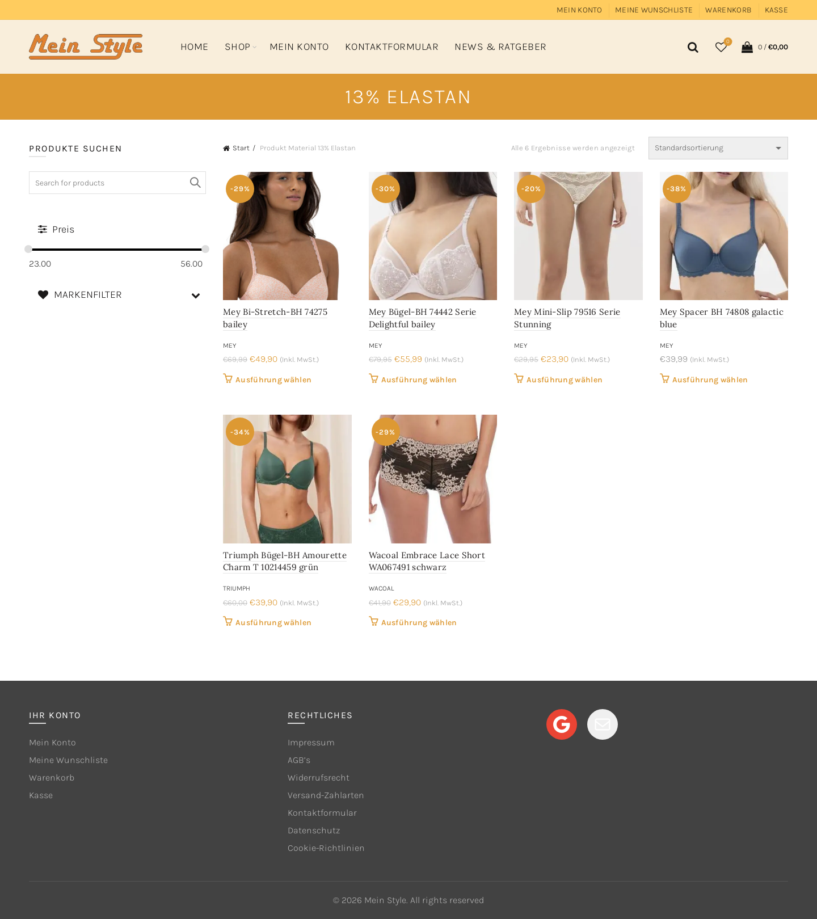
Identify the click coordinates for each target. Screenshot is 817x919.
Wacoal (381, 588)
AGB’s (299, 759)
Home (194, 46)
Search (194, 182)
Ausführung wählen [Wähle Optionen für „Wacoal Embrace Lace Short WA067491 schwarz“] (419, 622)
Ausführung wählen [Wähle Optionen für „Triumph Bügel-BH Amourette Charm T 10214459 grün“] (273, 622)
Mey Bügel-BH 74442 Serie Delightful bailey (423, 318)
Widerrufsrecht (318, 777)
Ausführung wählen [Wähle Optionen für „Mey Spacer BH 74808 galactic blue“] (710, 380)
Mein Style (385, 900)
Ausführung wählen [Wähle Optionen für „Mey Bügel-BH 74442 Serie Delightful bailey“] (419, 380)
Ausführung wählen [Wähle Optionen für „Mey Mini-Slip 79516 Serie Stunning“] (565, 380)
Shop (238, 46)
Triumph (236, 588)
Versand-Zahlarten (326, 795)
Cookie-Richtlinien (326, 847)
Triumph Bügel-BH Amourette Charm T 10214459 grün (285, 561)
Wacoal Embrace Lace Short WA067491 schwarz (427, 561)
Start (241, 148)
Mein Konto (580, 10)
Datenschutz (314, 830)
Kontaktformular (392, 46)
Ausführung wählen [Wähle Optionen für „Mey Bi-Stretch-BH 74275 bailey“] (273, 380)
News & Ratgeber (500, 46)
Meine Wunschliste (654, 10)
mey (229, 345)
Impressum (311, 742)
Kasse (777, 10)
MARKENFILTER (121, 294)
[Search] (691, 47)
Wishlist (727, 42)
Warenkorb (728, 10)
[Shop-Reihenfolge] (718, 148)
